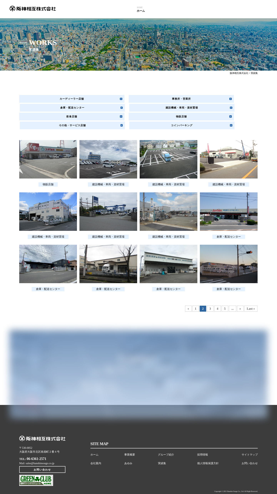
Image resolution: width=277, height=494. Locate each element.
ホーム (94, 438)
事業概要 (129, 438)
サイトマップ (250, 438)
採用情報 (202, 438)
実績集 (162, 447)
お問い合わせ (42, 457)
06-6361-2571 (36, 443)
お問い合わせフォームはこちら (172, 375)
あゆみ (128, 447)
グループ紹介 (166, 438)
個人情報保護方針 (208, 447)
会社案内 (95, 447)
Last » (251, 292)
